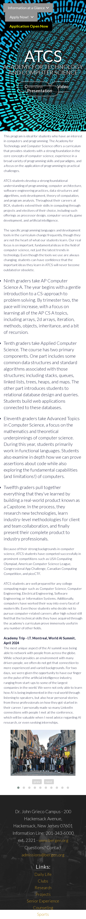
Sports (43, 914)
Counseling (43, 907)
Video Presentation (48, 88)
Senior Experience (43, 900)
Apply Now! (19, 17)
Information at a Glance (26, 8)
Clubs (43, 880)
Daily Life (43, 874)
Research (43, 887)
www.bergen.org (53, 840)
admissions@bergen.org (43, 854)
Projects (43, 894)
